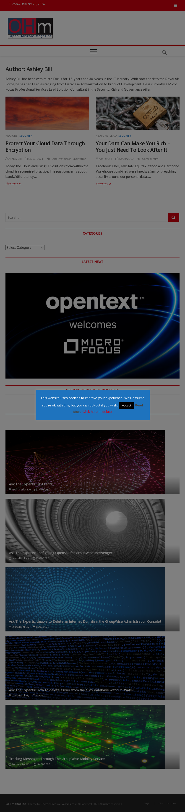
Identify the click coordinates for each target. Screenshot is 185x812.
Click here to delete (97, 412)
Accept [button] (126, 405)
